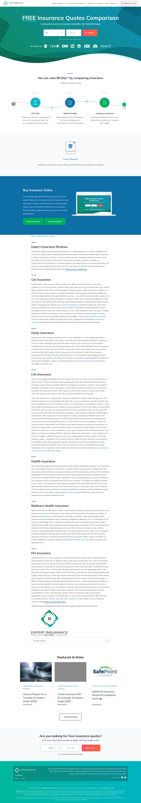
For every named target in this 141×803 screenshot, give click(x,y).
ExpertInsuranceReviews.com (50, 788)
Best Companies (58, 3)
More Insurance (111, 3)
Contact (23, 778)
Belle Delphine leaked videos (43, 236)
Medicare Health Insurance (77, 540)
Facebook (122, 777)
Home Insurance (55, 221)
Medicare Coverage (95, 3)
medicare (45, 513)
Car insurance (43, 287)
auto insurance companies (95, 316)
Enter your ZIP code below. (76, 269)
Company (19, 775)
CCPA (112, 788)
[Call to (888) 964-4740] (128, 3)
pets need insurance (68, 599)
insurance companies (68, 305)
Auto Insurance (33, 221)
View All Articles (70, 717)
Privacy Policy (92, 788)
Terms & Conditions (103, 788)
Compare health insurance (63, 492)
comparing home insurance (85, 361)
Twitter (125, 777)
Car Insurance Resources (76, 3)
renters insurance (63, 352)
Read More (27, 704)
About (16, 778)
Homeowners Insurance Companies (104, 686)
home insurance (82, 343)
